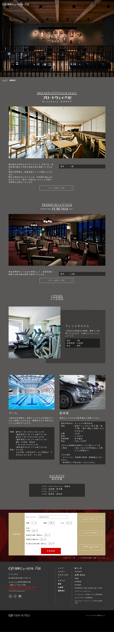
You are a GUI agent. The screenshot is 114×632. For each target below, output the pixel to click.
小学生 (32, 531)
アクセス (78, 572)
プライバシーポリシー (83, 591)
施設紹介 (61, 591)
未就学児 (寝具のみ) (36, 539)
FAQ (77, 578)
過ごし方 (78, 568)
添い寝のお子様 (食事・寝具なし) (40, 544)
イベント (61, 572)
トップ (60, 568)
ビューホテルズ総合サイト (96, 615)
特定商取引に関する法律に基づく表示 (89, 588)
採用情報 (78, 582)
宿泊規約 (78, 585)
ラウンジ (61, 581)
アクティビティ (63, 576)
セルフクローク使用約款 (84, 598)
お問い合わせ (80, 575)
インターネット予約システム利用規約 (89, 594)
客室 (60, 584)
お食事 (60, 587)
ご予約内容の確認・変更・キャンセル (92, 558)
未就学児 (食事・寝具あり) (38, 535)
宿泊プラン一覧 (70, 558)
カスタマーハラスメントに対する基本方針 (89, 602)
